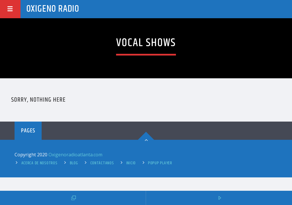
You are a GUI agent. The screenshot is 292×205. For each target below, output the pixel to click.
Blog (74, 163)
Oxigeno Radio (52, 9)
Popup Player (160, 163)
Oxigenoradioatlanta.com (75, 154)
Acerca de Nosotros (39, 163)
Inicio (131, 163)
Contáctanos (102, 163)
